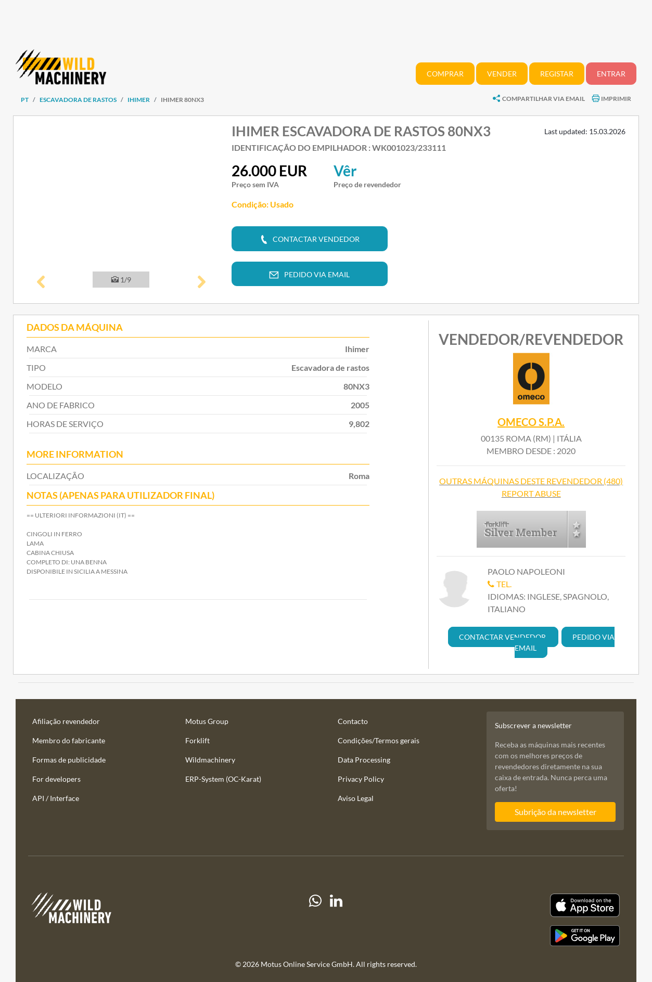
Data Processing (364, 759)
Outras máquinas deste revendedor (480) (531, 481)
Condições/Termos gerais (378, 740)
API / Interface (55, 798)
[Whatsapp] (315, 919)
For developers (56, 778)
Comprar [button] (445, 73)
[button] (41, 283)
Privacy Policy (361, 778)
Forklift (197, 740)
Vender (502, 73)
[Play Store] (530, 935)
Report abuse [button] (531, 493)
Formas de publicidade (69, 759)
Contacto (353, 721)
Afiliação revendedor (66, 721)
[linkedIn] (336, 919)
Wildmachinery (210, 759)
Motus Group (206, 721)
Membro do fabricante (68, 740)
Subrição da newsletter (555, 812)
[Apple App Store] (530, 905)
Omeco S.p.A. (531, 422)
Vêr (345, 170)
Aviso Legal (356, 798)
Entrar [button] (611, 73)
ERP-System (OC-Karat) (223, 778)
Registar (556, 73)
